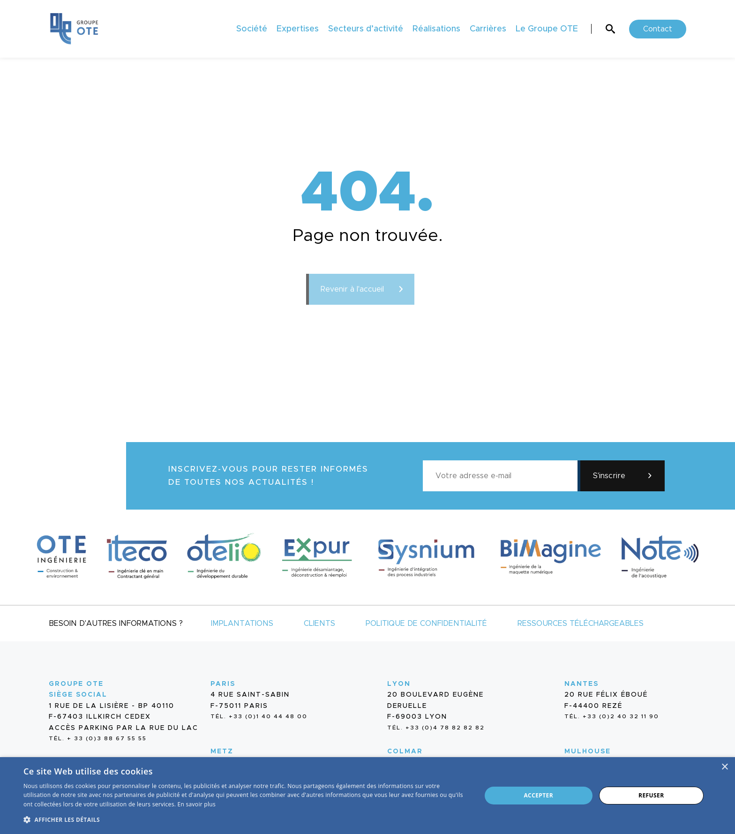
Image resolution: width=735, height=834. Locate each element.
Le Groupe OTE (547, 29)
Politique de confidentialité (426, 623)
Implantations (242, 623)
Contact (657, 29)
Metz (221, 751)
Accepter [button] (538, 795)
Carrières (488, 29)
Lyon (399, 684)
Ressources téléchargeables (581, 623)
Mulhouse (587, 751)
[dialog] (367, 795)
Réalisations (436, 29)
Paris (222, 684)
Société (251, 29)
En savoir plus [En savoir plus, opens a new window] (197, 804)
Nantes (581, 684)
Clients (319, 623)
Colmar (405, 751)
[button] (245, 819)
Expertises (298, 29)
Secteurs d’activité (365, 29)
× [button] (724, 767)
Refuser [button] (651, 795)
